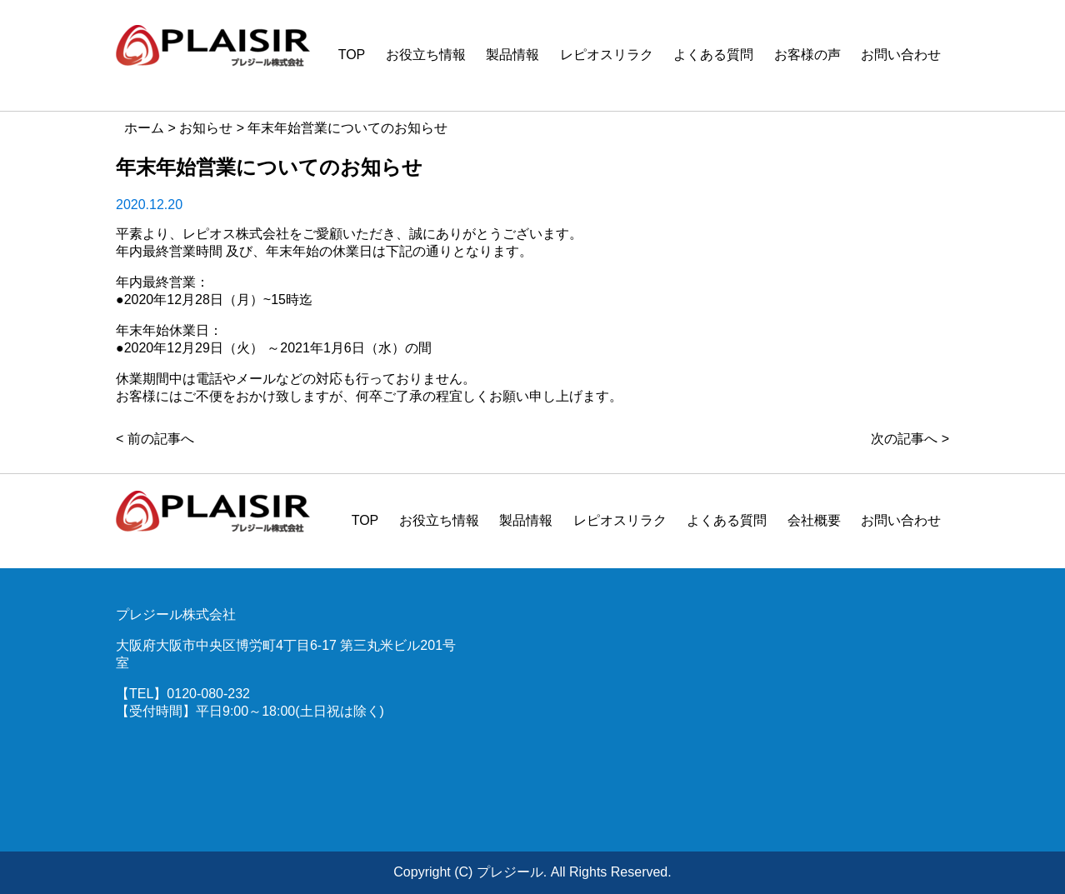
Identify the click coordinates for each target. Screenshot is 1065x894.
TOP (352, 54)
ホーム (144, 128)
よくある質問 (713, 54)
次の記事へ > (910, 439)
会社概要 (814, 520)
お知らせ (205, 128)
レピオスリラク (606, 54)
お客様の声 (807, 54)
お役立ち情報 (426, 54)
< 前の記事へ (155, 439)
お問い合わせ (901, 54)
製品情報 (512, 54)
